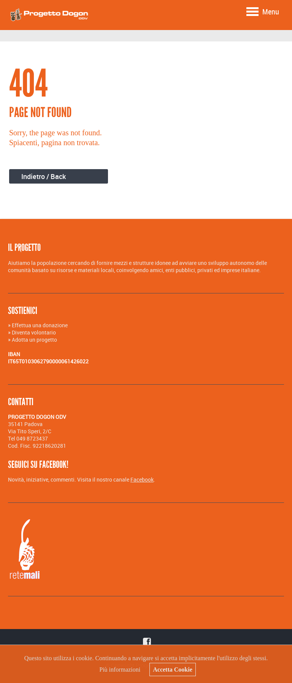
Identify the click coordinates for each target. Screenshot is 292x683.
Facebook (142, 479)
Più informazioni (119, 669)
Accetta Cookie (172, 669)
